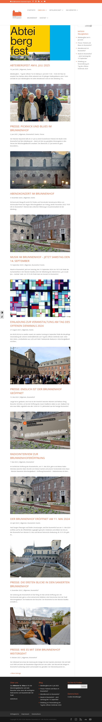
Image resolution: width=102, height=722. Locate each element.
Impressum (25, 714)
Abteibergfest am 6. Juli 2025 (30, 65)
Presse (42, 134)
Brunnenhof (32, 18)
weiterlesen (14, 699)
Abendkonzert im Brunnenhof (32, 193)
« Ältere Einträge (15, 673)
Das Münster (71, 10)
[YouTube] (44, 1)
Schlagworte (14, 714)
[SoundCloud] (41, 1)
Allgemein (23, 69)
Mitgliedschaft (55, 10)
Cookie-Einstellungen (74, 697)
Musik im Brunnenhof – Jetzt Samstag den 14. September (85, 56)
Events (29, 69)
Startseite (31, 10)
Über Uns (41, 10)
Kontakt (43, 18)
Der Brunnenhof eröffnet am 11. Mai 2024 (40, 519)
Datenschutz (36, 714)
